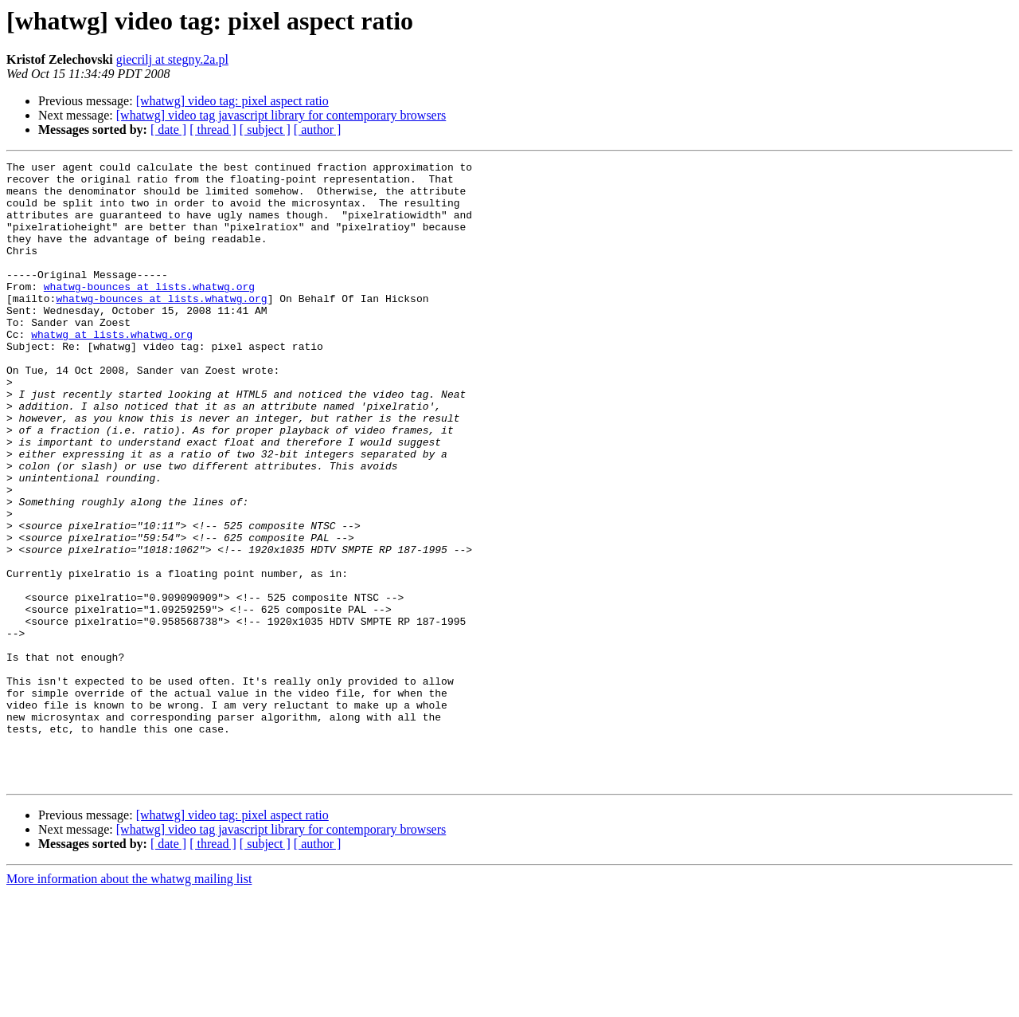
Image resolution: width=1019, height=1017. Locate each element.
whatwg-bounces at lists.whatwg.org (149, 312)
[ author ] (318, 129)
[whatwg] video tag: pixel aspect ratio (232, 101)
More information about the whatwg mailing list (129, 1003)
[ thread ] (212, 129)
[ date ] (168, 129)
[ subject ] (265, 129)
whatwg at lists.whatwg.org (112, 370)
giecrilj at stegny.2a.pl (172, 59)
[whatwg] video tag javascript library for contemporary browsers (281, 115)
